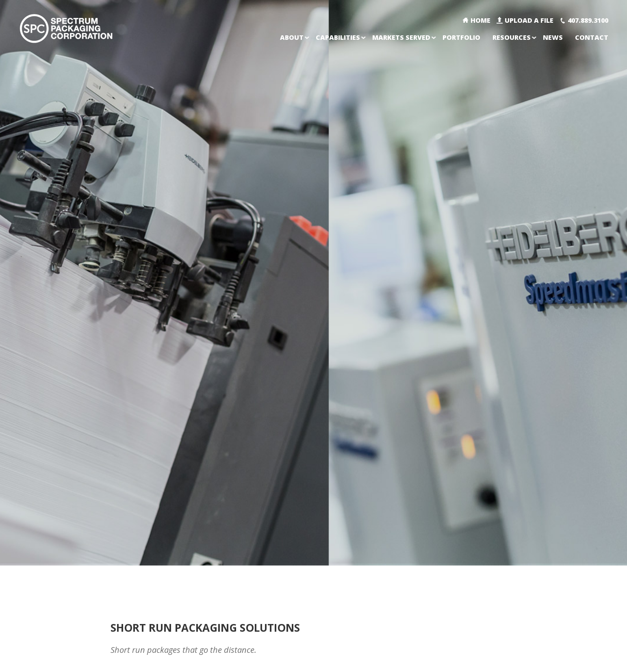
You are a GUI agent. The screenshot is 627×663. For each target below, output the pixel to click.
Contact (591, 37)
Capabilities (338, 37)
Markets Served (401, 37)
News (553, 37)
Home (480, 20)
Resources (511, 37)
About (292, 37)
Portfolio (461, 37)
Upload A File (529, 20)
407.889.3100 (588, 20)
